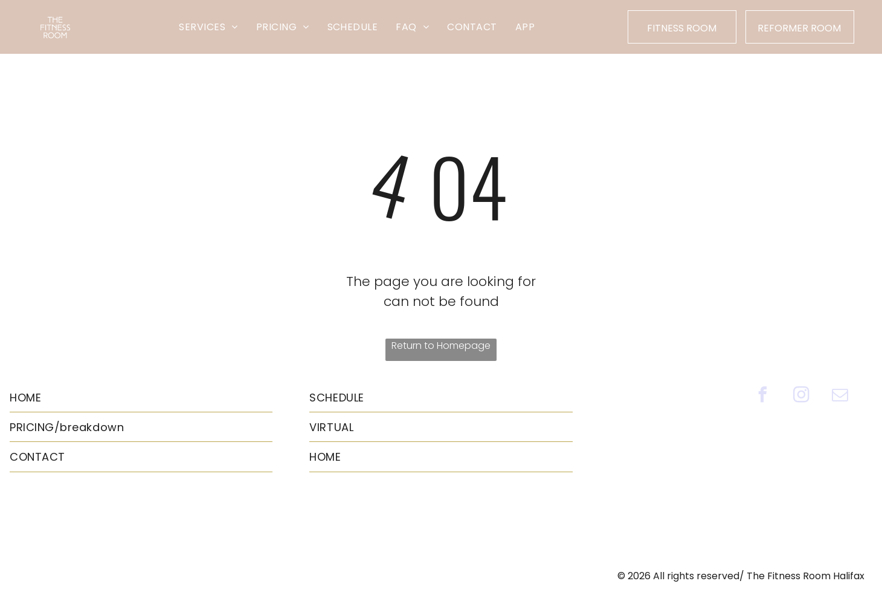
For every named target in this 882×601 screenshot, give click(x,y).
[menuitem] (208, 26)
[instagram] (801, 396)
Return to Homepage (441, 345)
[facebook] (762, 396)
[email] (840, 396)
